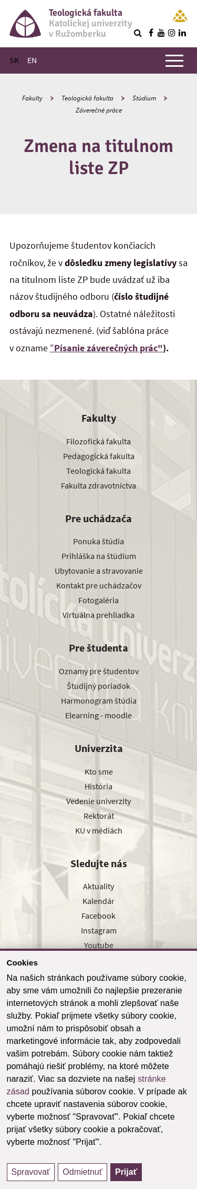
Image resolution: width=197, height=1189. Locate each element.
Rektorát (99, 815)
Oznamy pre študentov (99, 671)
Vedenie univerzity (98, 801)
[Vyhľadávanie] (137, 32)
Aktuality (98, 886)
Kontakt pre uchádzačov (98, 585)
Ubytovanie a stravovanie (99, 570)
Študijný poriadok (98, 685)
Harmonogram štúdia (99, 700)
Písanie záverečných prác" (108, 348)
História (98, 786)
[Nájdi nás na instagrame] (172, 32)
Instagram (99, 930)
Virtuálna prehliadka (98, 614)
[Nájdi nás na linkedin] (182, 32)
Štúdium (144, 98)
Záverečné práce (99, 110)
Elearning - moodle (98, 715)
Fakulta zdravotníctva (98, 485)
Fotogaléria (98, 600)
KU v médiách (98, 830)
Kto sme (99, 771)
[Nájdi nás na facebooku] (151, 32)
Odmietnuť (82, 1171)
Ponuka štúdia (98, 541)
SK (14, 60)
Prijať (126, 1171)
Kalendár (98, 901)
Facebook (98, 915)
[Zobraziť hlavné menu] (174, 60)
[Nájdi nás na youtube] (161, 32)
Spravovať (31, 1171)
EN (32, 60)
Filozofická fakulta (98, 441)
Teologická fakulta (87, 98)
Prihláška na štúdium (98, 556)
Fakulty (32, 98)
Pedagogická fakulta (98, 456)
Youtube (98, 945)
